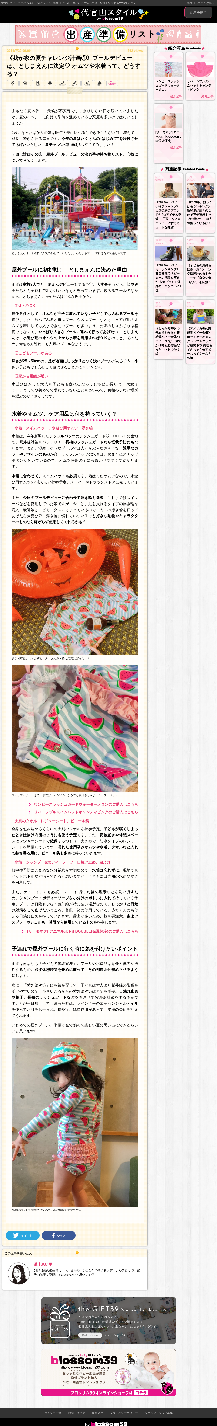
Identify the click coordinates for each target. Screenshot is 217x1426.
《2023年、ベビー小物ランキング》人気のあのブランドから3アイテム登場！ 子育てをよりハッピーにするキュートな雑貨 (168, 214)
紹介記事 (176, 96)
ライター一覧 (52, 1413)
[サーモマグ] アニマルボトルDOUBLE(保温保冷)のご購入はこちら (82, 931)
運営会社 (97, 1413)
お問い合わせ (76, 1413)
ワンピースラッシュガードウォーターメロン (167, 85)
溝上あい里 (43, 1264)
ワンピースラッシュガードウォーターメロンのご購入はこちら (86, 804)
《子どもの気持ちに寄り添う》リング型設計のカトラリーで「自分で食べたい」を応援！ (199, 274)
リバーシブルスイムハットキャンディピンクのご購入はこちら (86, 812)
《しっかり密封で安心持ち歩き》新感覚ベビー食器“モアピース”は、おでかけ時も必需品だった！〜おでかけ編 (168, 341)
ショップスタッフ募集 (159, 1413)
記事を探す (198, 12)
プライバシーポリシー (124, 1413)
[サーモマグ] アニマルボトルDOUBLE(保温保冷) (168, 137)
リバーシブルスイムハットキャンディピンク (199, 85)
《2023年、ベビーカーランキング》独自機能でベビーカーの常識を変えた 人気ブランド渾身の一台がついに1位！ (168, 277)
